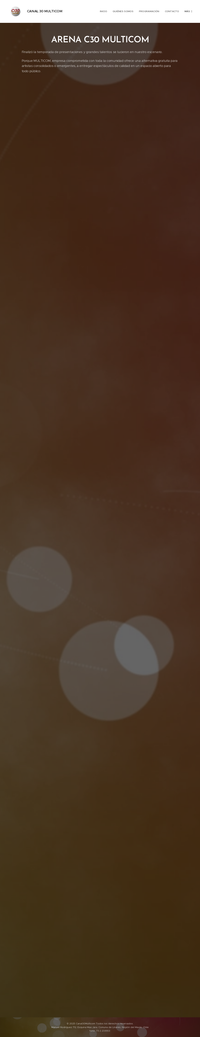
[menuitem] (91, 11)
